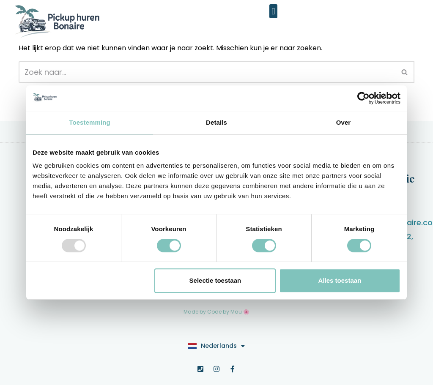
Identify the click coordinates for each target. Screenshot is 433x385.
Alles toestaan (340, 280)
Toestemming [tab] (89, 122)
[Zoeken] (207, 72)
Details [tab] (216, 122)
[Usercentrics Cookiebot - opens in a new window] (363, 98)
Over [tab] (343, 122)
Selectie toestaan (215, 280)
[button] (273, 11)
